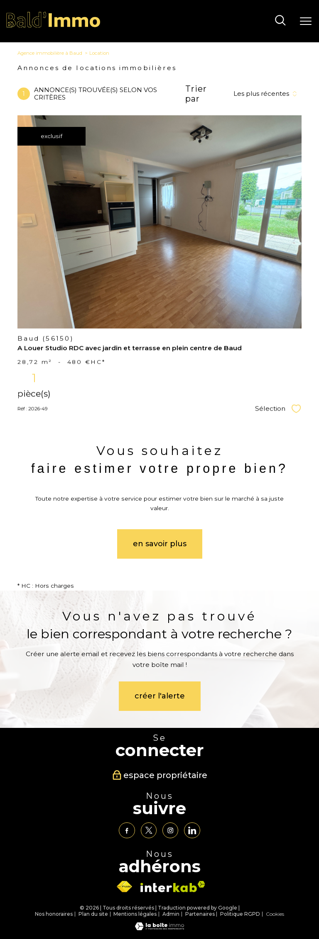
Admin (170, 914)
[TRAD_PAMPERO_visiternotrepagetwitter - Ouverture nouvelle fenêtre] (149, 830)
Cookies (275, 914)
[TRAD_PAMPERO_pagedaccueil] (53, 26)
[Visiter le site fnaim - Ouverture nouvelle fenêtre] (124, 887)
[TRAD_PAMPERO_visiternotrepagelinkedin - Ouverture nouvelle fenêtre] (192, 830)
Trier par (196, 94)
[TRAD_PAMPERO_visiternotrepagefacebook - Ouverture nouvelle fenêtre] (127, 830)
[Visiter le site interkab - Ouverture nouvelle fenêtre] (172, 886)
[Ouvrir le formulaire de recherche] (280, 21)
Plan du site (93, 914)
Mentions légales (135, 914)
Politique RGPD (240, 914)
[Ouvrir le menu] (305, 21)
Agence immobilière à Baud (49, 53)
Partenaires (200, 914)
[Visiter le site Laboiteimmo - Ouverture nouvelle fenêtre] (159, 928)
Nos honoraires (54, 914)
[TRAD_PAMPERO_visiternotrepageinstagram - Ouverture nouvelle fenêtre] (170, 830)
